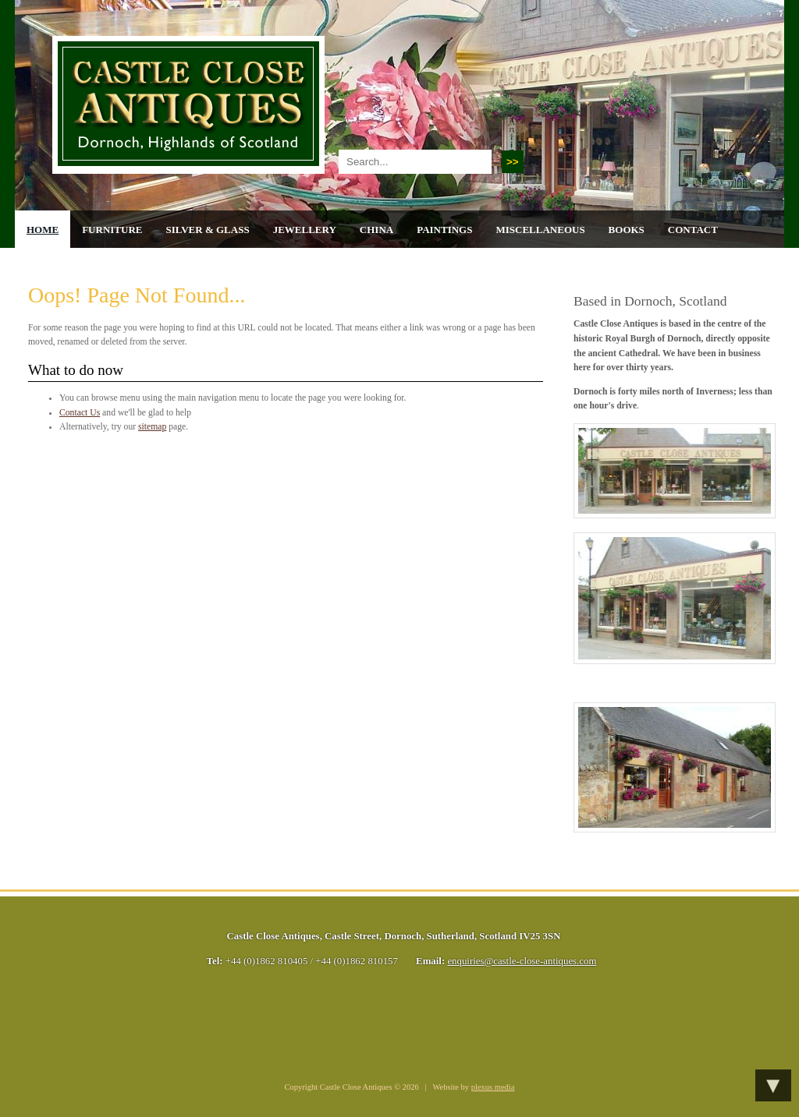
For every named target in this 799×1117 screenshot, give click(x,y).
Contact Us (79, 413)
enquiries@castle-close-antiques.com (521, 961)
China (376, 229)
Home (43, 229)
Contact (693, 229)
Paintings (444, 229)
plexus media (493, 1087)
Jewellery (304, 229)
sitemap (152, 427)
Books (627, 229)
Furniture (112, 229)
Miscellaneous (539, 229)
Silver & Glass (207, 229)
